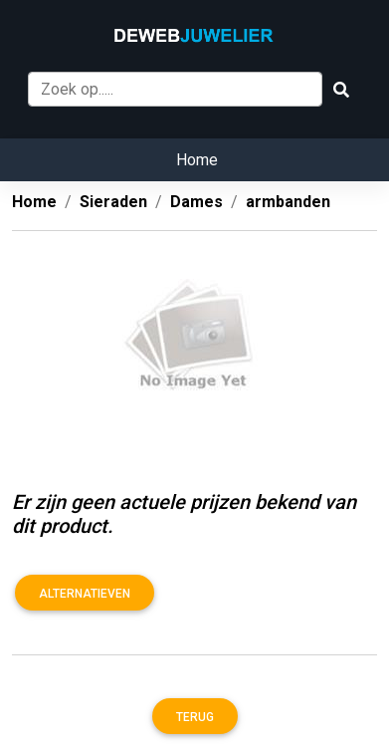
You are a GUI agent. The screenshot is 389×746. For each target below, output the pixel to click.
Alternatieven (84, 594)
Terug (195, 717)
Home (197, 159)
